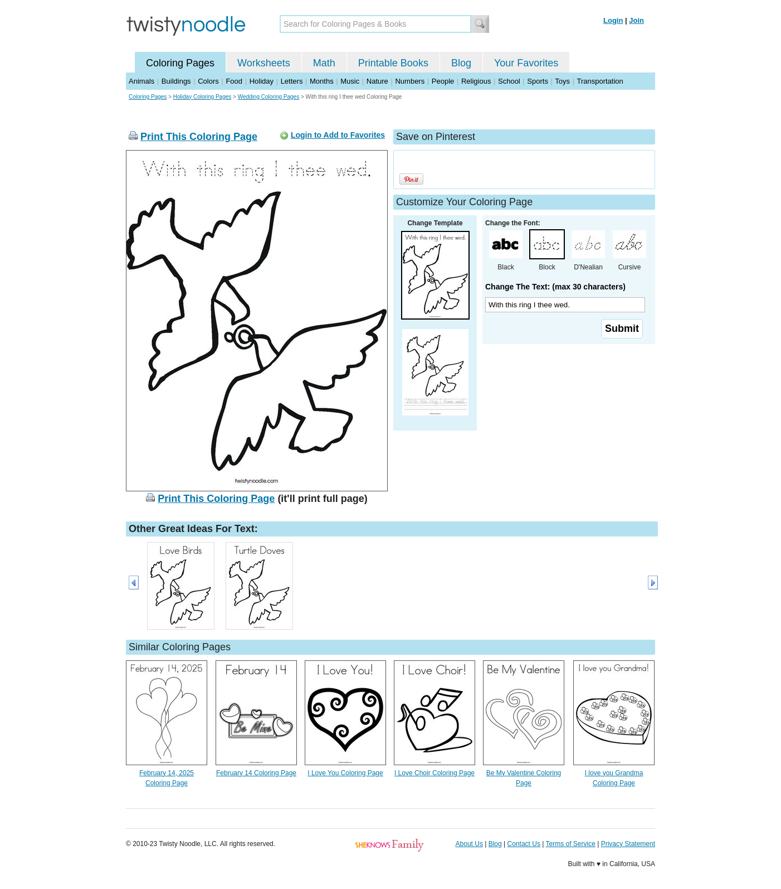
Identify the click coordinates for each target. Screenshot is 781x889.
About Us (469, 844)
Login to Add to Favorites (338, 135)
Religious (476, 81)
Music (349, 81)
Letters (292, 81)
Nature (377, 81)
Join (636, 20)
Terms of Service (570, 844)
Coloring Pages (180, 63)
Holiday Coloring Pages (202, 97)
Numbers (409, 81)
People (443, 81)
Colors (208, 81)
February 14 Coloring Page (256, 773)
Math (324, 63)
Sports (537, 81)
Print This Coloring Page (198, 136)
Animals (141, 81)
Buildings (176, 81)
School (509, 81)
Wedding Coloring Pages (268, 97)
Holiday (262, 81)
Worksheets (263, 63)
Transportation (600, 81)
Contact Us (523, 844)
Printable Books (393, 63)
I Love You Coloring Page (345, 773)
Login (613, 20)
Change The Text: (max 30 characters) (555, 286)
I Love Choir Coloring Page (434, 773)
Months (322, 81)
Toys (562, 81)
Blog (461, 63)
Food (234, 81)
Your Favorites (526, 63)
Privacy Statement (628, 844)
